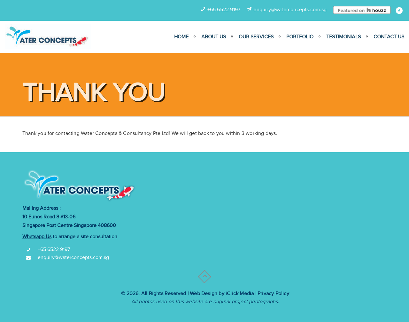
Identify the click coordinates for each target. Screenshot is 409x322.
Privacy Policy (273, 293)
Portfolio (299, 37)
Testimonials (343, 37)
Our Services (256, 37)
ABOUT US (213, 37)
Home (181, 37)
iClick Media (240, 293)
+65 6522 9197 (224, 9)
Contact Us (389, 37)
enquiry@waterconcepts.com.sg (290, 9)
